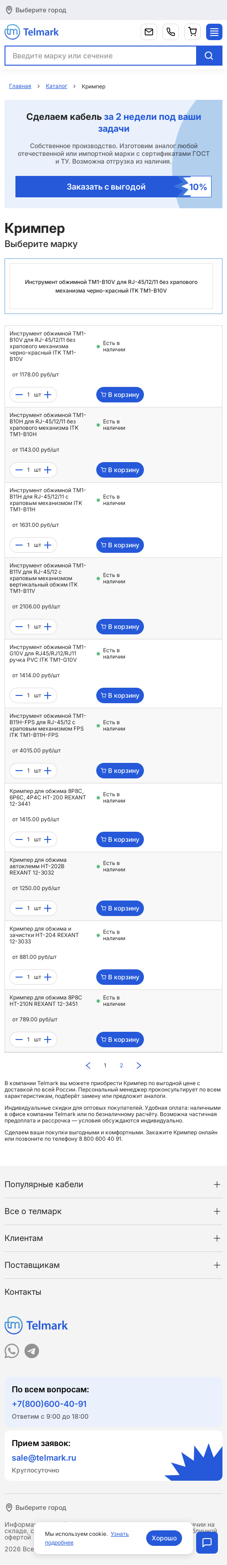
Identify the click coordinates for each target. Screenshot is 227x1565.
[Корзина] (192, 32)
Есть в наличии (114, 346)
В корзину (120, 394)
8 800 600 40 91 (100, 1138)
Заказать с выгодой (137, 186)
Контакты (23, 1292)
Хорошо (164, 1538)
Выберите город (40, 10)
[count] (28, 394)
